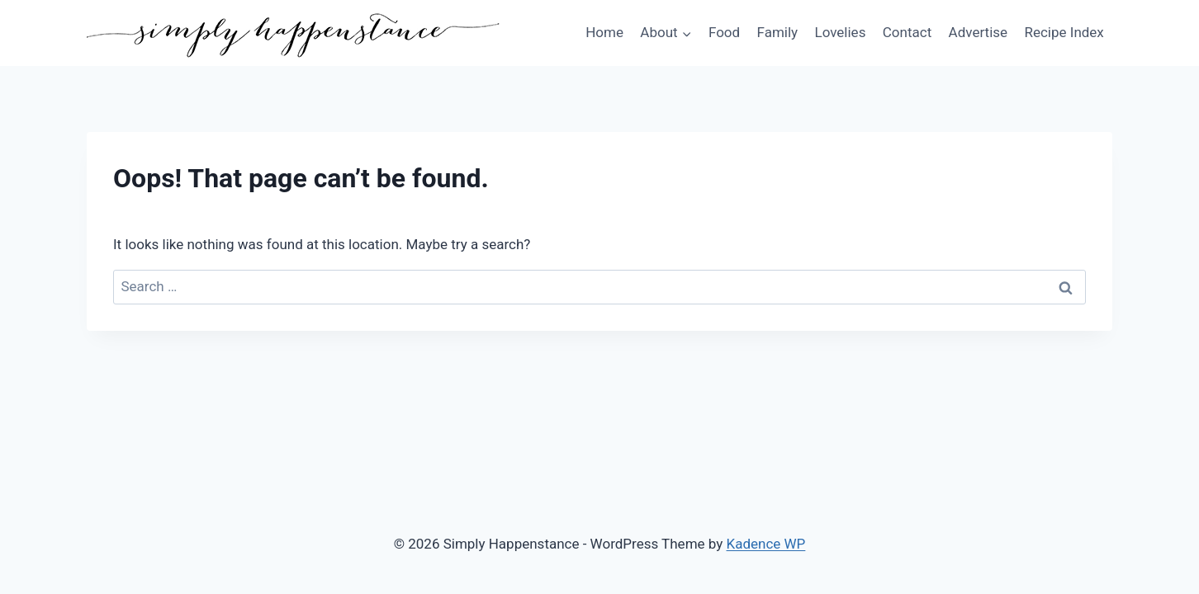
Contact (907, 32)
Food (724, 32)
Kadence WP (766, 543)
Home (604, 32)
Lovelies (839, 32)
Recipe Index (1063, 32)
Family (778, 32)
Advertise (978, 32)
